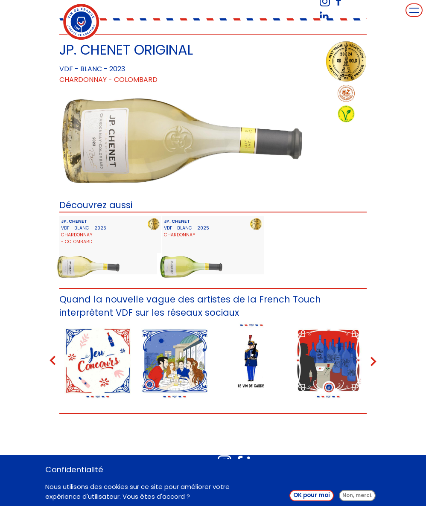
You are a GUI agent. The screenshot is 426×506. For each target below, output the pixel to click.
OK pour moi (311, 497)
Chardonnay (83, 79)
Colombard (136, 79)
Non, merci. (357, 497)
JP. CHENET (74, 221)
